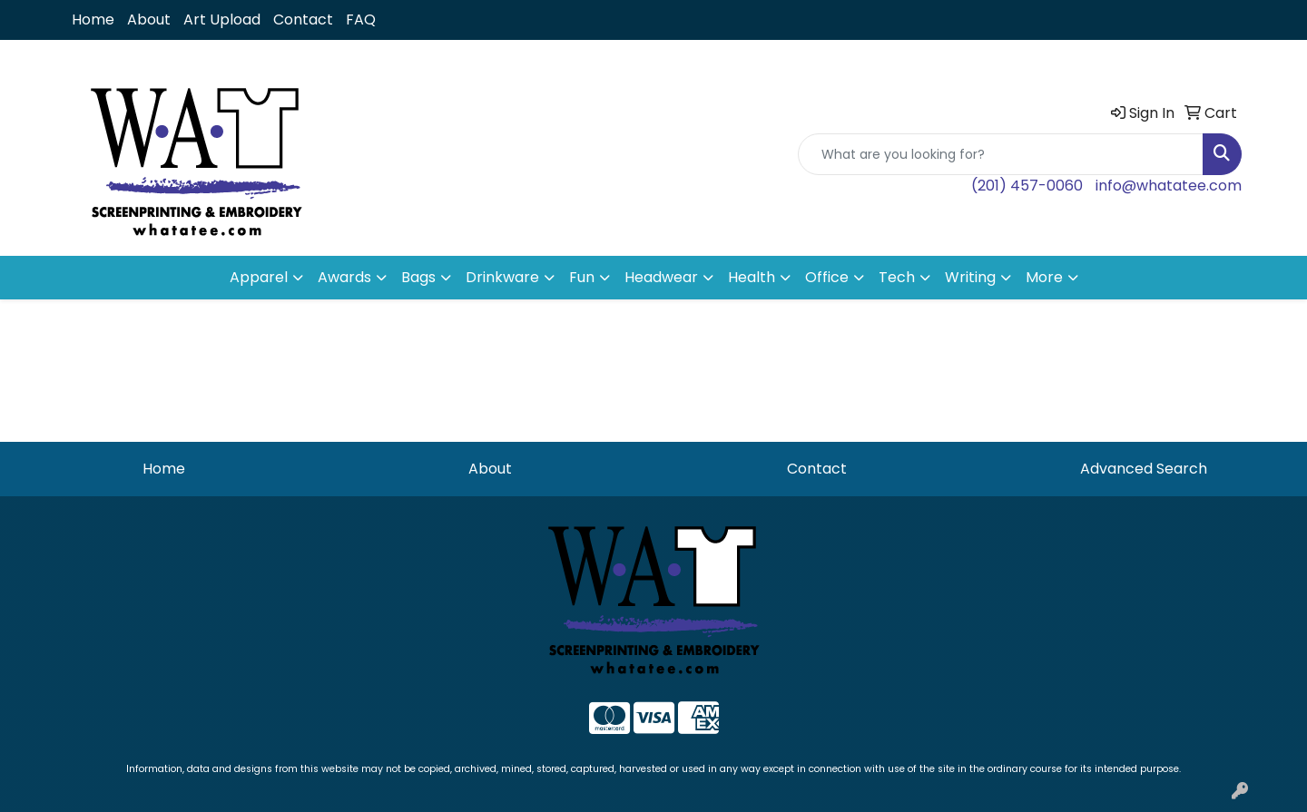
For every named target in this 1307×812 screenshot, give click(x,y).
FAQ (361, 19)
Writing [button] (970, 277)
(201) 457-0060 (1027, 185)
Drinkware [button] (502, 277)
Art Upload (221, 19)
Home (93, 19)
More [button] (1044, 277)
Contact (303, 19)
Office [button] (827, 277)
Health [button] (751, 277)
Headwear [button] (661, 277)
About (149, 19)
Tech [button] (897, 277)
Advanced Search (1143, 468)
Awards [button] (344, 277)
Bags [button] (418, 277)
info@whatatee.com (1169, 185)
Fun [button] (582, 277)
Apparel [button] (259, 277)
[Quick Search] (1001, 154)
